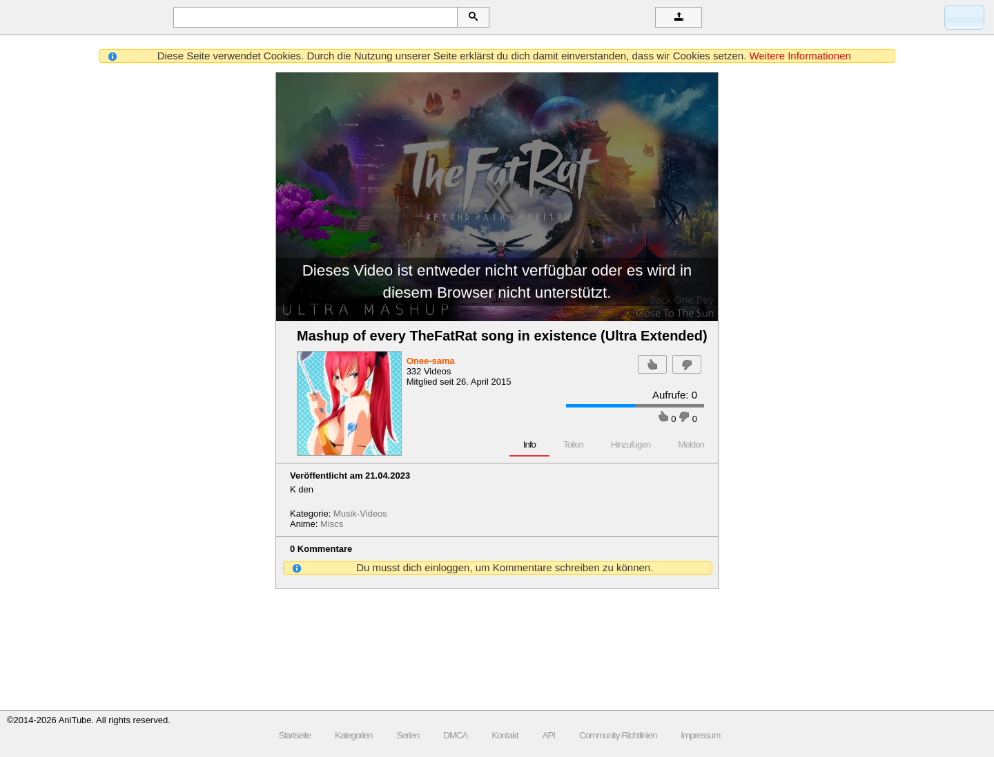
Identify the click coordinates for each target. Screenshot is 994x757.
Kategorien (353, 735)
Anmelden (970, 17)
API (549, 735)
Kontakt (504, 735)
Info (529, 444)
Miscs (331, 524)
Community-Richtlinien (617, 735)
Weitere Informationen (800, 55)
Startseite (295, 735)
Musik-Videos (360, 513)
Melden (691, 444)
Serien (408, 735)
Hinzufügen (630, 444)
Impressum (700, 735)
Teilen (573, 444)
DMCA (455, 735)
